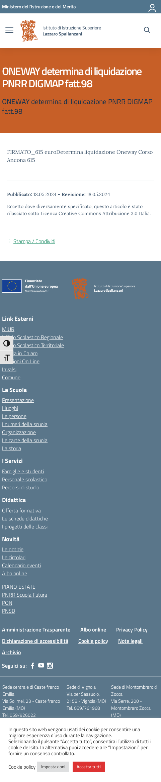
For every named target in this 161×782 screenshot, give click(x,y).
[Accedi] (152, 6)
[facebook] (32, 666)
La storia (11, 448)
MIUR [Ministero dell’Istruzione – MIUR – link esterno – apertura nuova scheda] (8, 329)
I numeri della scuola (25, 424)
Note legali (130, 641)
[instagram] (50, 666)
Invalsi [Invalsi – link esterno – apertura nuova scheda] (9, 369)
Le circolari (13, 557)
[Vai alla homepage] (28, 30)
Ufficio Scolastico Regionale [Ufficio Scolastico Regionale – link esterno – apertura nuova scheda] (32, 337)
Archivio (11, 652)
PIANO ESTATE (18, 587)
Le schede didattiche (25, 518)
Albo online (14, 573)
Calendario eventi (21, 565)
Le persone (14, 416)
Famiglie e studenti (23, 471)
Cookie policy (93, 641)
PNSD (8, 611)
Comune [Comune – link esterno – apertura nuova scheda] (11, 377)
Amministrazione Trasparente (36, 629)
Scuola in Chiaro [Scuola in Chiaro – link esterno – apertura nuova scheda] (19, 353)
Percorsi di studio (20, 487)
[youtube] (41, 666)
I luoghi (10, 408)
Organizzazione (19, 432)
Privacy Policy (132, 629)
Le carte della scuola (25, 440)
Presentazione (18, 400)
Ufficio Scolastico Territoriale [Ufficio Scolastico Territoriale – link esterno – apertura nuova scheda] (33, 345)
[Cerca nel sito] (147, 30)
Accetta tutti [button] (89, 766)
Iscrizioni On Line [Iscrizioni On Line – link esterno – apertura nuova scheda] (20, 361)
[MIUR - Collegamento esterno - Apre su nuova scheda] (39, 6)
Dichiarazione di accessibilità (35, 641)
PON (7, 603)
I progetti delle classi (25, 526)
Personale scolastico (24, 479)
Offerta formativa (21, 510)
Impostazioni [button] (53, 766)
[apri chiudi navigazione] (9, 31)
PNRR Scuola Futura (24, 595)
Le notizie (12, 549)
